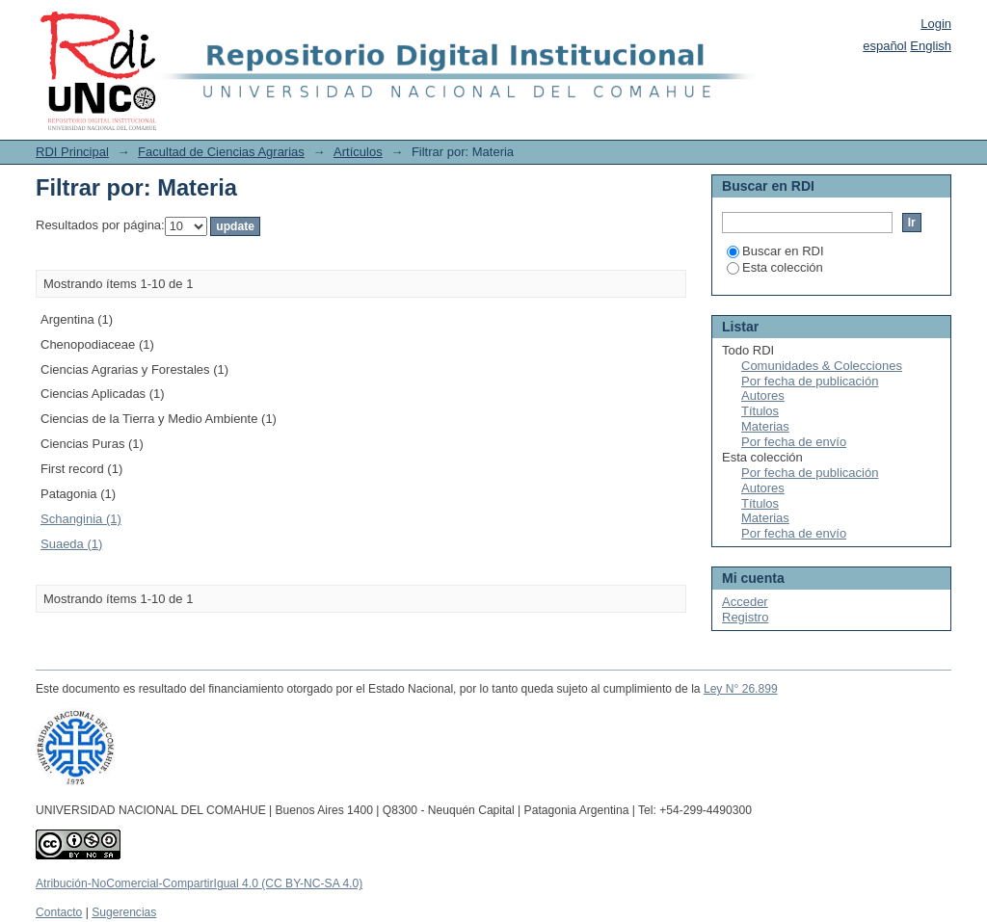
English (930, 46)
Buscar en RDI (775, 251)
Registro (745, 617)
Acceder (745, 601)
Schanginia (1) (80, 519)
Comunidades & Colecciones (821, 365)
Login (935, 23)
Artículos (358, 152)
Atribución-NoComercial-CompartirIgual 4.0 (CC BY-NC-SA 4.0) (199, 883)
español (885, 46)
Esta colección (775, 267)
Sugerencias (124, 912)
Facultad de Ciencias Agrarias (221, 152)
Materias (765, 426)
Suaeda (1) (71, 544)
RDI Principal (72, 152)
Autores (763, 395)
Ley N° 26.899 (741, 689)
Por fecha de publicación (809, 381)
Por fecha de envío (793, 442)
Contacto (59, 912)
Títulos (760, 411)
